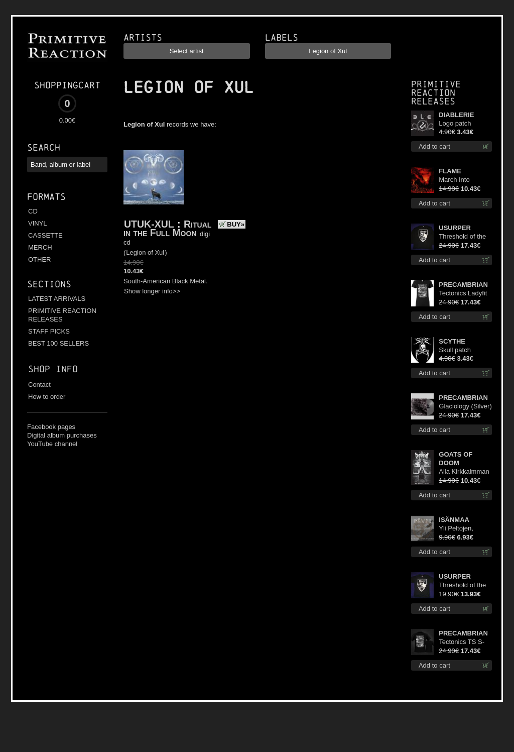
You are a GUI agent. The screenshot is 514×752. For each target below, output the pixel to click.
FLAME (450, 171)
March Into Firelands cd (456, 180)
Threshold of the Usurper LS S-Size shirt (462, 237)
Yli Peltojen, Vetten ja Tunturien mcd (459, 528)
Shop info (53, 369)
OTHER (39, 259)
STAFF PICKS (49, 331)
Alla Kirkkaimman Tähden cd (464, 472)
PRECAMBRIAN (463, 284)
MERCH (40, 247)
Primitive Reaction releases (436, 92)
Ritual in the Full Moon (167, 228)
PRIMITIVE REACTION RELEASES (62, 315)
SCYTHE (452, 341)
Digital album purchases (62, 435)
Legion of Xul (145, 252)
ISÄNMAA (454, 519)
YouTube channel (52, 444)
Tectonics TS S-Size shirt (461, 642)
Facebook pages (51, 427)
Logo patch (455, 123)
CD (33, 211)
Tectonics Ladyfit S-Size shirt (463, 293)
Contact (39, 384)
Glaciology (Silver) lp (465, 406)
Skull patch (455, 350)
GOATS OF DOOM (455, 459)
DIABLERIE (456, 115)
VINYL (37, 223)
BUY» (235, 224)
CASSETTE (45, 235)
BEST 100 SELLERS (58, 343)
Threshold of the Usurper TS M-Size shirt (462, 585)
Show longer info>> (152, 291)
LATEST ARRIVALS (56, 298)
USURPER (455, 228)
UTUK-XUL (149, 224)
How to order (46, 396)
